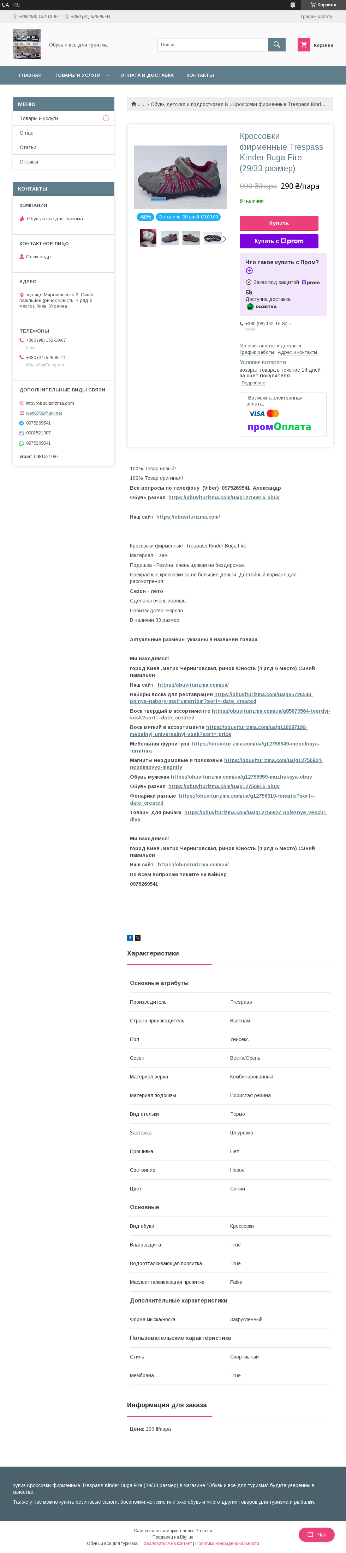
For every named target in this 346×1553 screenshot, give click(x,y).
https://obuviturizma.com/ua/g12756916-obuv (224, 497)
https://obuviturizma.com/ (188, 517)
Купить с (279, 241)
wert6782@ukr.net (44, 413)
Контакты (200, 75)
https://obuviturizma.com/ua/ (193, 685)
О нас (26, 133)
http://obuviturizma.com (50, 403)
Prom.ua (204, 1530)
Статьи (28, 147)
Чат (316, 1535)
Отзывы (29, 162)
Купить (279, 223)
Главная (30, 75)
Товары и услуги (77, 75)
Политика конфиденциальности (227, 1543)
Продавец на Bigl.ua (173, 1537)
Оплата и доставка (147, 75)
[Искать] (277, 44)
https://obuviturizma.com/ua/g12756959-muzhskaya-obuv (241, 777)
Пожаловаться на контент (166, 1543)
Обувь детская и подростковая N (189, 104)
